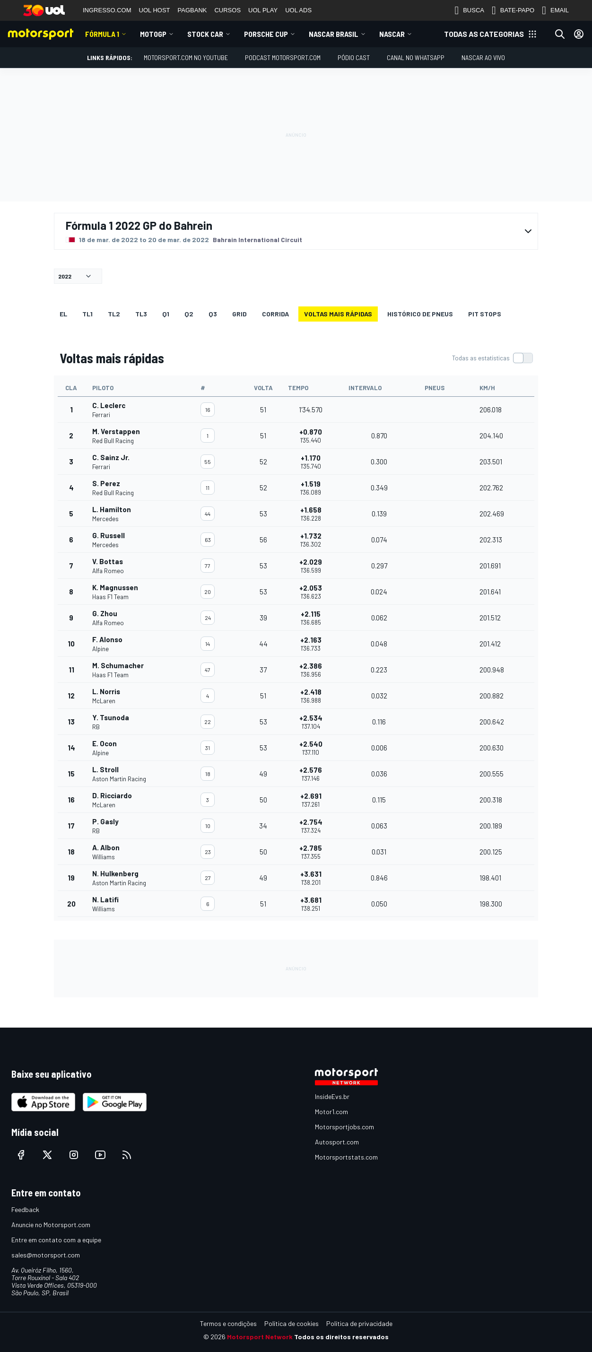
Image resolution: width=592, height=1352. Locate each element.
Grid (239, 314)
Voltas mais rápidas (338, 314)
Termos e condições (228, 1323)
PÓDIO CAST (354, 57)
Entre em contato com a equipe (56, 1240)
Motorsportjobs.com (344, 1127)
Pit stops (484, 314)
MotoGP (153, 33)
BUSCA (469, 10)
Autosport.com (337, 1142)
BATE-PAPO (513, 10)
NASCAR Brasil (333, 33)
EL (63, 314)
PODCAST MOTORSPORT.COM (283, 57)
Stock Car (205, 33)
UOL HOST (154, 10)
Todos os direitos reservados (341, 1337)
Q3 (213, 314)
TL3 (141, 314)
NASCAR (392, 33)
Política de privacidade (359, 1323)
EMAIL (555, 10)
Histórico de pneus (420, 314)
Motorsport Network (260, 1337)
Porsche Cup (266, 33)
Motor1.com (331, 1112)
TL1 (87, 314)
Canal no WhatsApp (415, 57)
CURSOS (227, 10)
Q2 (188, 314)
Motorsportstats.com (346, 1157)
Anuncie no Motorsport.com (50, 1225)
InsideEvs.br (332, 1096)
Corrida (275, 314)
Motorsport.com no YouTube (186, 57)
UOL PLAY (263, 10)
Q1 (165, 314)
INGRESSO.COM (107, 10)
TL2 (114, 314)
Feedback (25, 1209)
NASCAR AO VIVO (483, 57)
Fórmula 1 (102, 33)
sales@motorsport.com (45, 1255)
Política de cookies (291, 1323)
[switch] (492, 358)
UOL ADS (298, 10)
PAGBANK (192, 10)
